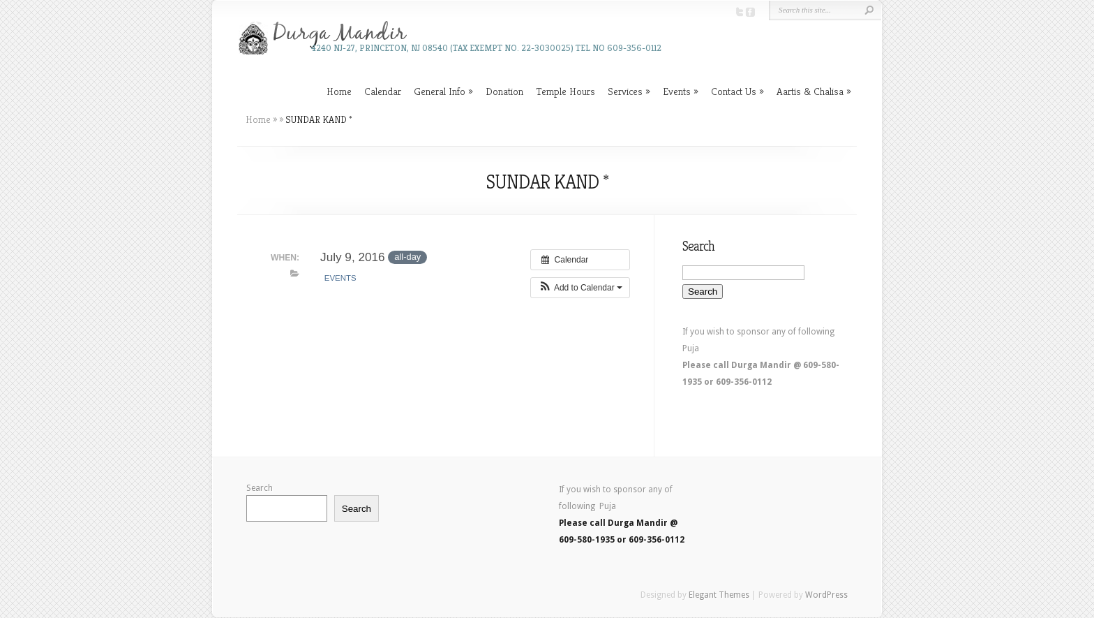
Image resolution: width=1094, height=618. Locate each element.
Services (625, 91)
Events (677, 91)
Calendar (382, 91)
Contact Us (733, 91)
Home (339, 91)
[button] (580, 287)
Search (259, 488)
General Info (439, 91)
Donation (504, 91)
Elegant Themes (719, 595)
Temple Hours (565, 91)
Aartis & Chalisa (810, 91)
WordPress (826, 595)
